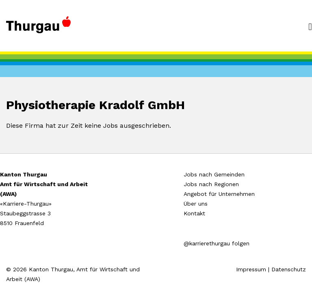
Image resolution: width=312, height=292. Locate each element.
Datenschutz (288, 269)
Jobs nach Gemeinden (214, 174)
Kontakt (194, 213)
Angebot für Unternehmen (219, 194)
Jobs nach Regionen (211, 184)
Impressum (251, 269)
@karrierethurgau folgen (216, 243)
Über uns (196, 203)
